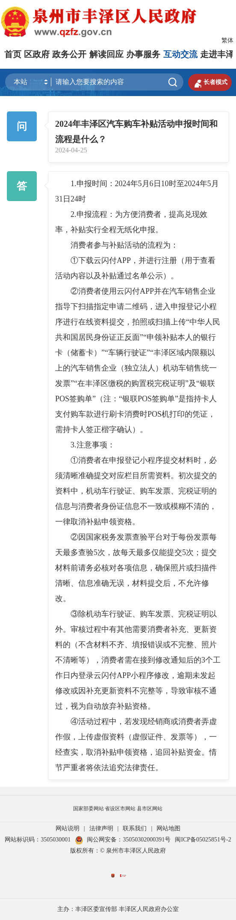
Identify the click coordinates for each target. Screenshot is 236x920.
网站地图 (168, 828)
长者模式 (209, 82)
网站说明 (68, 828)
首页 (12, 54)
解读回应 (106, 54)
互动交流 (180, 54)
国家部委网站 (88, 809)
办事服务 (143, 54)
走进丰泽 (217, 54)
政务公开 (69, 54)
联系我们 (135, 828)
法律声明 (101, 828)
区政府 (37, 54)
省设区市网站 (120, 809)
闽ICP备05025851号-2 (203, 839)
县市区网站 (149, 809)
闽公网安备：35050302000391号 (123, 839)
